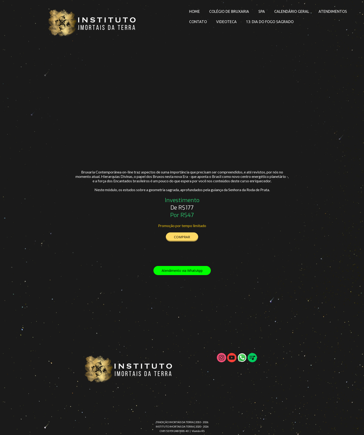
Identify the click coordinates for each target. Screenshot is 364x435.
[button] (182, 237)
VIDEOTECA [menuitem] (226, 22)
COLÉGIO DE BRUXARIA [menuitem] (229, 11)
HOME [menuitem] (194, 11)
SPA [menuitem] (261, 11)
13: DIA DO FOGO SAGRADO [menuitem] (270, 22)
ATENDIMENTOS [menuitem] (333, 11)
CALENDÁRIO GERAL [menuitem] (291, 11)
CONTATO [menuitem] (198, 22)
